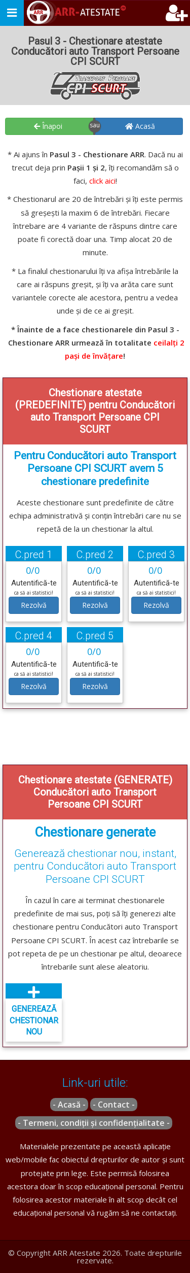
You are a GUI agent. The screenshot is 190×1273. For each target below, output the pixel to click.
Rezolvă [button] (34, 605)
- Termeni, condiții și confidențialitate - (94, 1122)
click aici (102, 181)
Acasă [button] (140, 126)
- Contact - (114, 1104)
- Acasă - (69, 1104)
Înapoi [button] (48, 126)
